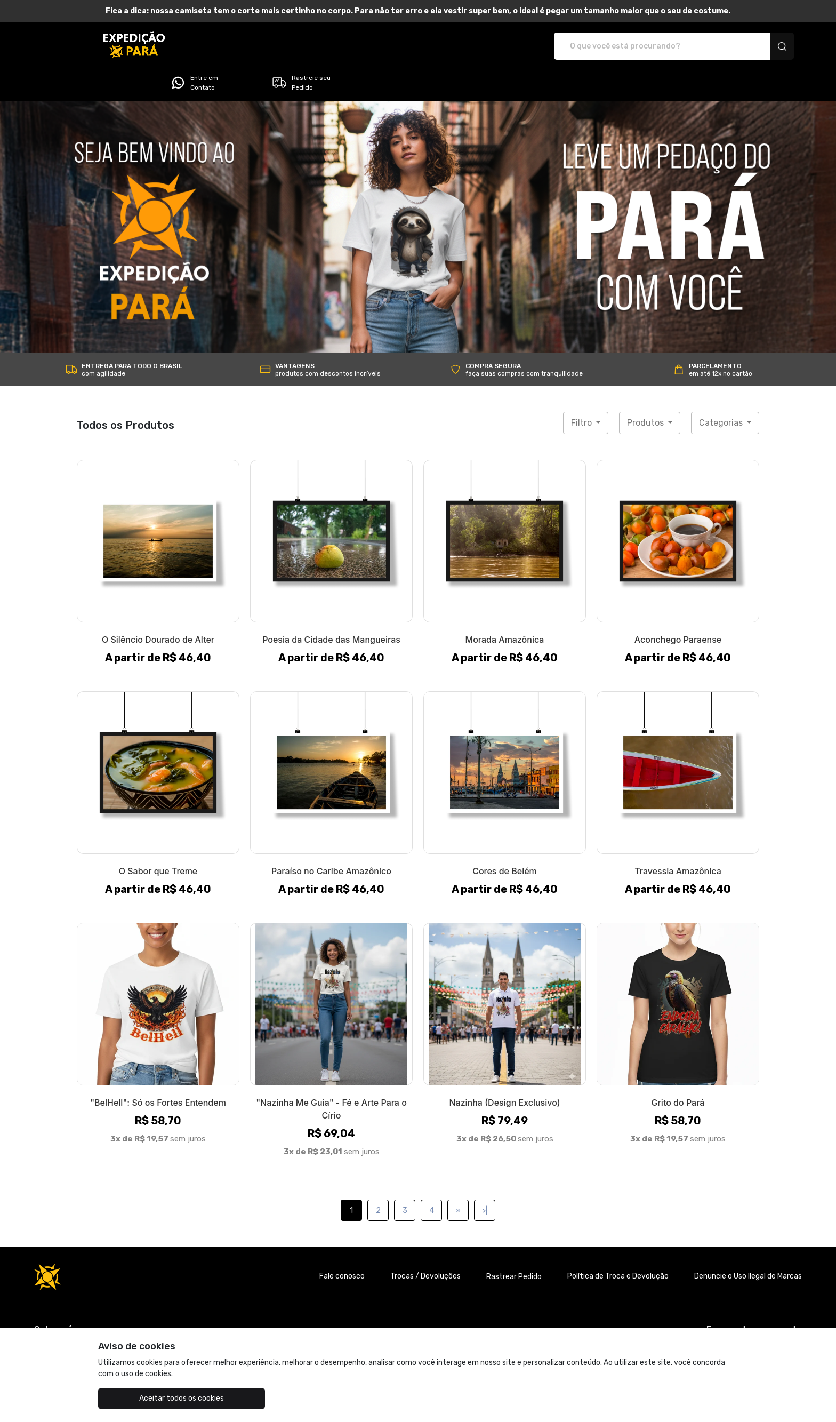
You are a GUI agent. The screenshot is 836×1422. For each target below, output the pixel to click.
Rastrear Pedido (514, 1246)
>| (484, 1180)
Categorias (722, 393)
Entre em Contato (642, 46)
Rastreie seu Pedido (748, 46)
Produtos (646, 393)
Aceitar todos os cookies (151, 1398)
